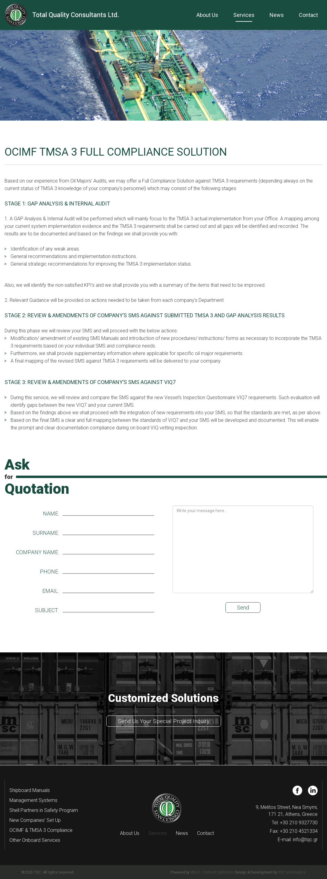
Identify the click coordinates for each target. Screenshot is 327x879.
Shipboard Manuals (29, 790)
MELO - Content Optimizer (211, 872)
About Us (207, 15)
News (277, 15)
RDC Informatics (292, 872)
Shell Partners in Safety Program (43, 810)
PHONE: (49, 572)
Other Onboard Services (34, 840)
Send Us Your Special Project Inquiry (163, 721)
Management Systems (33, 800)
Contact (308, 15)
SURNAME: (46, 533)
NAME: (51, 514)
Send (243, 607)
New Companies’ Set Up (35, 820)
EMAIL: (50, 591)
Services (243, 15)
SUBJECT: (47, 610)
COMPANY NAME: (37, 552)
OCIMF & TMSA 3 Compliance (41, 830)
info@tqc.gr (305, 839)
